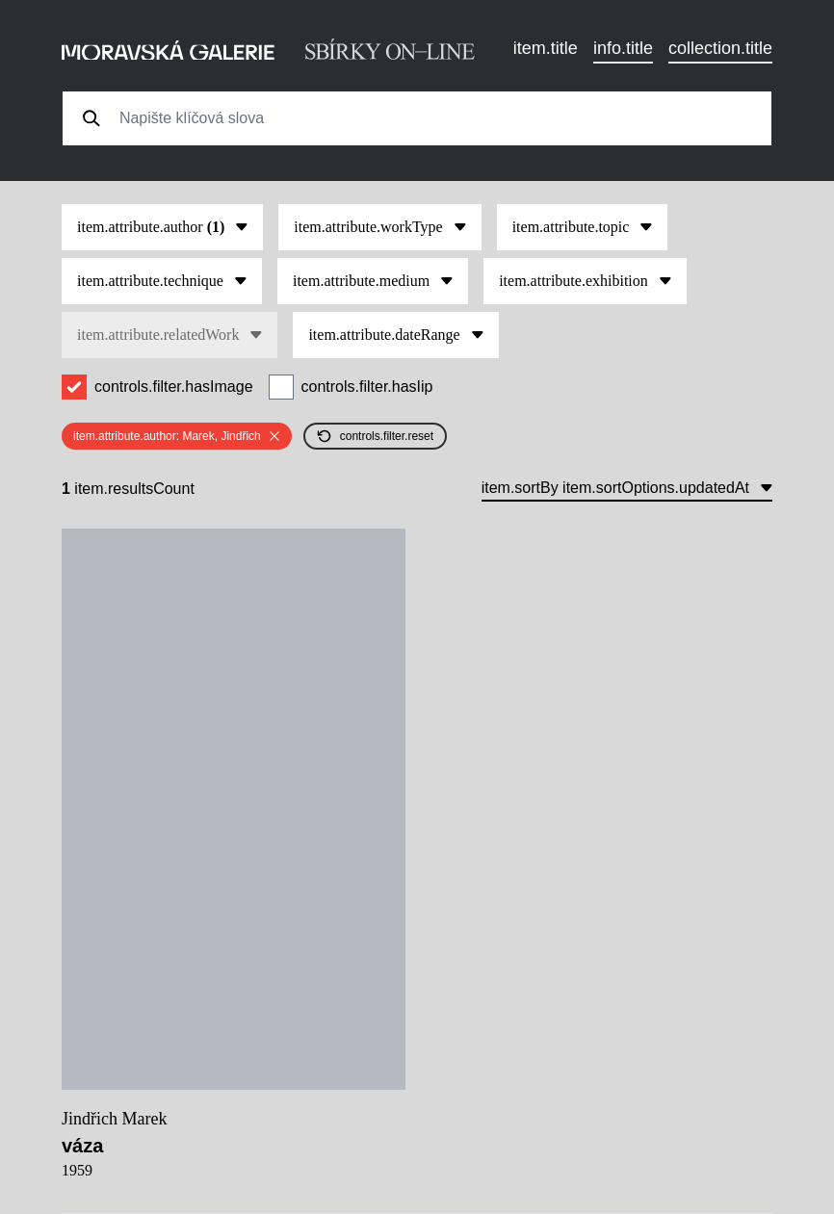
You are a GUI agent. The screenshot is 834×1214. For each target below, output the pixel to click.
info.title (623, 48)
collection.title (720, 48)
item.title (545, 48)
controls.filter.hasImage (173, 386)
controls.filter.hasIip (367, 386)
